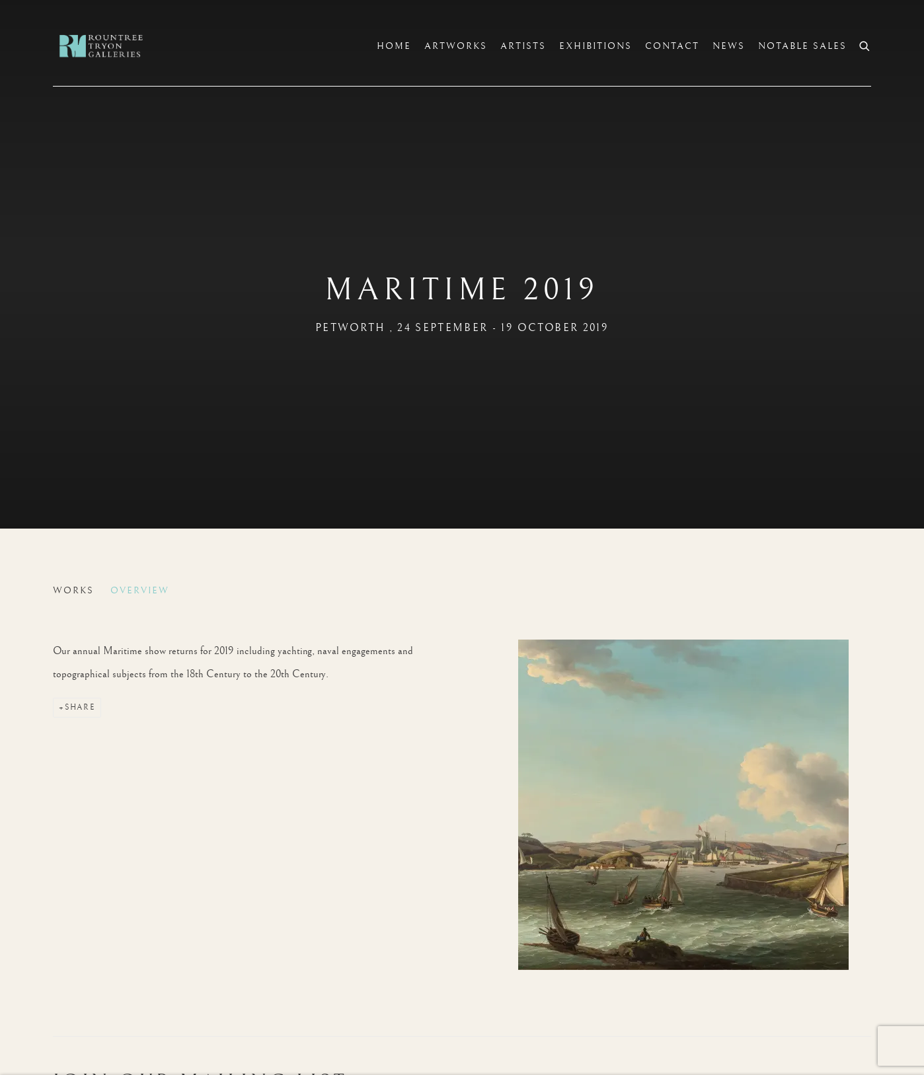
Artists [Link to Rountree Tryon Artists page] (523, 46)
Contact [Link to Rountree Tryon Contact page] (672, 46)
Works (73, 590)
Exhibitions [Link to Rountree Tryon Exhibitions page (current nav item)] (595, 46)
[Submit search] (865, 45)
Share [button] (80, 707)
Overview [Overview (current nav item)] (139, 590)
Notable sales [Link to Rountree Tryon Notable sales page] (802, 46)
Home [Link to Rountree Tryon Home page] (394, 46)
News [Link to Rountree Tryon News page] (728, 46)
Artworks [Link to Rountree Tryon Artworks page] (455, 46)
